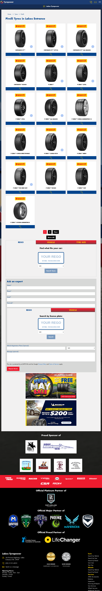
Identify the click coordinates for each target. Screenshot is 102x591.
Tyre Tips (90, 565)
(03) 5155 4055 (11, 563)
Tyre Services (92, 586)
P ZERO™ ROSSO (51, 188)
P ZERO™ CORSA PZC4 (51, 153)
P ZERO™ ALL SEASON (50, 119)
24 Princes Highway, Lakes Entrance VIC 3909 (15, 559)
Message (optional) (12, 352)
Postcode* (10, 303)
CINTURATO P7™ (20, 50)
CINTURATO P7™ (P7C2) (51, 50)
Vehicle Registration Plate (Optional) (18, 346)
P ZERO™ (51, 84)
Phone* (9, 291)
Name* (9, 285)
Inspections (91, 581)
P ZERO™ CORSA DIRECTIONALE (20, 153)
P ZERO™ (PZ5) (20, 119)
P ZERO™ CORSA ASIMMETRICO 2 (82, 119)
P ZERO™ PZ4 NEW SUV (20, 188)
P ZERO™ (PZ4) (81, 84)
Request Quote (13, 369)
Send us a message (12, 567)
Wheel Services (92, 588)
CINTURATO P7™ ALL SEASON (82, 50)
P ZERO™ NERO (81, 153)
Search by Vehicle (93, 556)
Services (91, 574)
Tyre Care (91, 563)
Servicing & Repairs (94, 584)
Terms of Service (54, 364)
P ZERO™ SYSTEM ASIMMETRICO (20, 222)
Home (8, 14)
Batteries (90, 579)
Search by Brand (93, 560)
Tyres (90, 554)
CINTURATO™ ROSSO (20, 84)
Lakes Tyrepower (51, 6)
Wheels (90, 567)
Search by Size (92, 558)
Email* (9, 297)
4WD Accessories (93, 577)
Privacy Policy (42, 364)
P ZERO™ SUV (82, 188)
